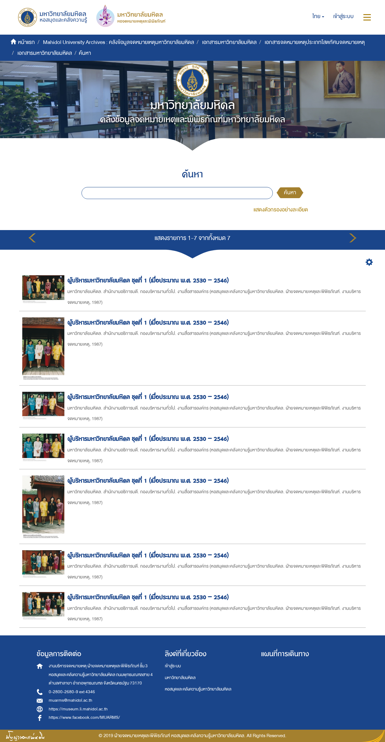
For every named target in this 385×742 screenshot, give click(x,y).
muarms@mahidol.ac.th (70, 700)
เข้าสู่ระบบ (173, 666)
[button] (318, 16)
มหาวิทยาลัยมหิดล (180, 677)
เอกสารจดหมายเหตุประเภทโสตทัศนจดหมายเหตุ (315, 42)
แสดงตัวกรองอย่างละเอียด (281, 209)
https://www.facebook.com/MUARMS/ (84, 717)
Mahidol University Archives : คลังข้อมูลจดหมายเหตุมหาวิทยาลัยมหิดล (118, 42)
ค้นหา (290, 192)
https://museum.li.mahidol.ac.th (78, 709)
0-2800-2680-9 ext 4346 (72, 692)
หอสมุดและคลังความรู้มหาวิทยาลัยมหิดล (198, 689)
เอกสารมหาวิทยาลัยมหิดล (229, 42)
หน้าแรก (26, 42)
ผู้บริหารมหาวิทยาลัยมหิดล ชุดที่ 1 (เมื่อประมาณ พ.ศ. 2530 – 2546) (148, 280)
